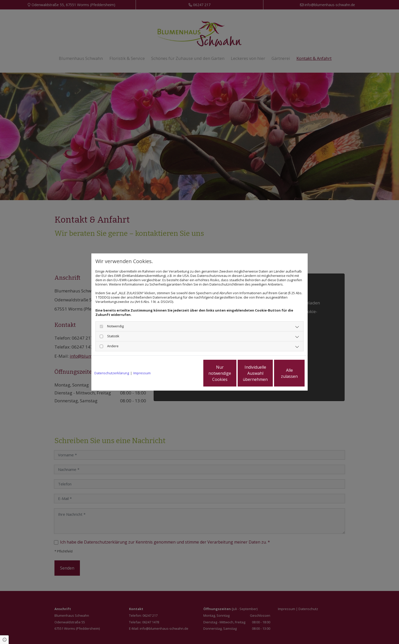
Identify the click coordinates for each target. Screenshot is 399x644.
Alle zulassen (281, 373)
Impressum (142, 373)
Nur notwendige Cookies (184, 373)
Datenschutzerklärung (111, 373)
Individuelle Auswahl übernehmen (232, 373)
